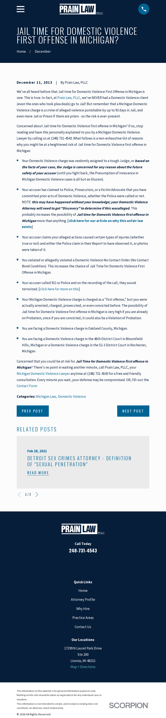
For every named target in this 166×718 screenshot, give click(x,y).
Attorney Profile (83, 599)
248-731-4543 (83, 550)
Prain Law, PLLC (68, 97)
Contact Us (83, 627)
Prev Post (33, 411)
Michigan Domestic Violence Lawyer (43, 373)
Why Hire (83, 608)
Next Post (133, 411)
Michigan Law (46, 396)
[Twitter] (99, 564)
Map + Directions (83, 666)
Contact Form (27, 386)
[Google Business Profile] (88, 564)
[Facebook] (66, 564)
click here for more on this (59, 289)
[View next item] (36, 494)
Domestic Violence (72, 396)
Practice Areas (83, 617)
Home (83, 590)
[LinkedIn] (77, 564)
